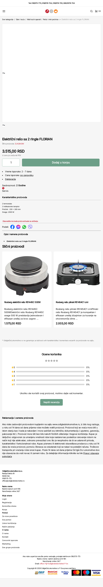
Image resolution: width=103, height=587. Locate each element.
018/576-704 (47, 3)
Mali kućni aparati (34, 19)
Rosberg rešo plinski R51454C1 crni (72, 310)
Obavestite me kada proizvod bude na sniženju (20, 230)
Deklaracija (10, 187)
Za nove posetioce (10, 525)
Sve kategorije (7, 19)
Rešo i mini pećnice (50, 19)
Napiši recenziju (51, 410)
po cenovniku (26, 183)
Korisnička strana (9, 515)
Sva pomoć (6, 528)
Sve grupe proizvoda (10, 556)
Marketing (6, 552)
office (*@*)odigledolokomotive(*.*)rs (54, 572)
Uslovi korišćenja (9, 532)
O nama (5, 542)
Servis (5, 199)
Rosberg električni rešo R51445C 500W (22, 310)
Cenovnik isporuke (10, 549)
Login (4, 507)
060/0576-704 (69, 3)
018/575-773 (36, 3)
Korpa (4, 518)
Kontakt (5, 545)
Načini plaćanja (8, 535)
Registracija (7, 511)
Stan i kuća (20, 19)
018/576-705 (57, 3)
